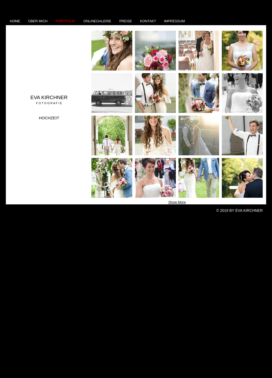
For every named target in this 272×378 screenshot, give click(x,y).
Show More (177, 202)
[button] (111, 51)
